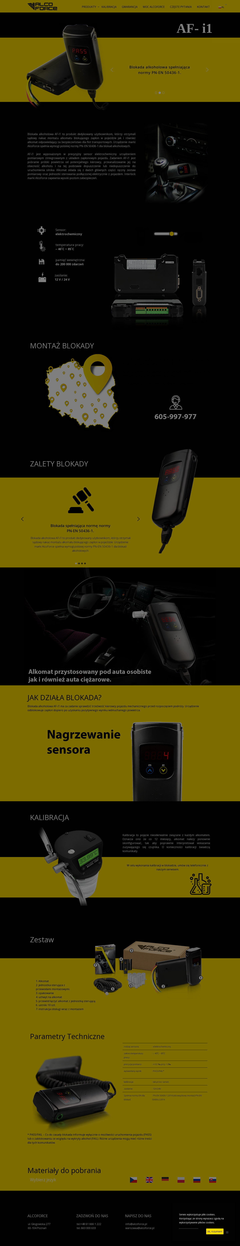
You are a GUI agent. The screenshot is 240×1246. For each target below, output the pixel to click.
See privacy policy (188, 1226)
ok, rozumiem (214, 1231)
